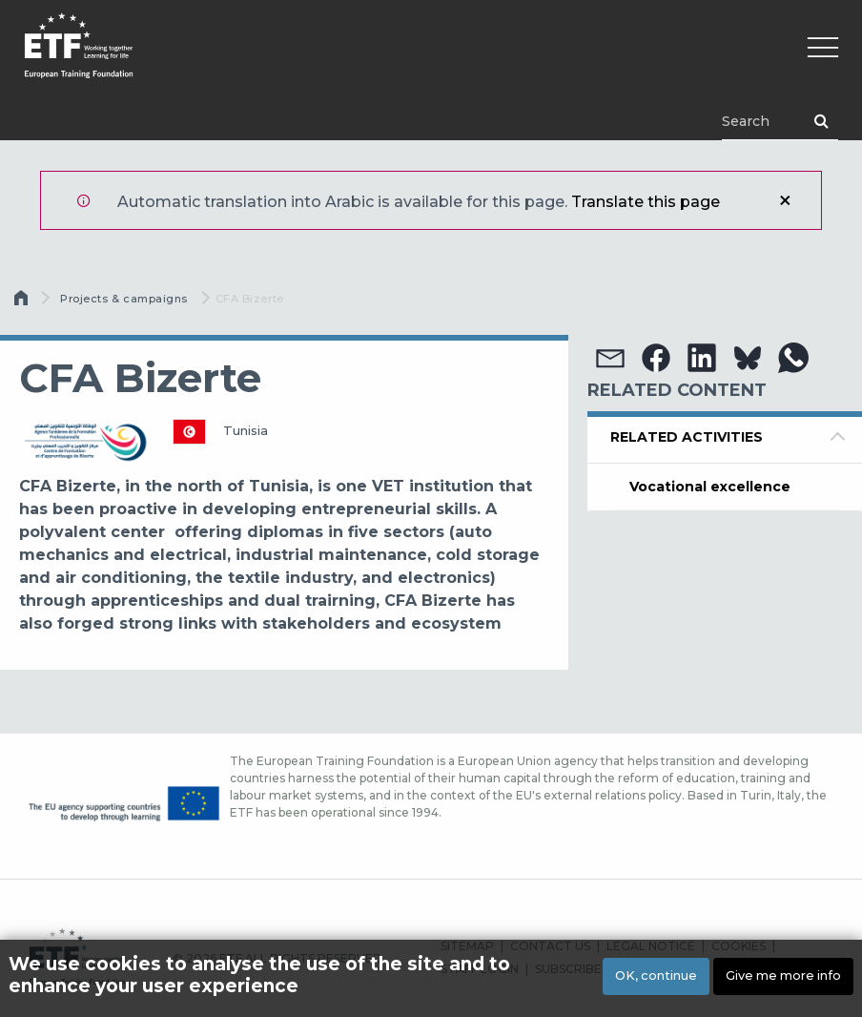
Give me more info (783, 979)
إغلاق (784, 200)
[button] (610, 358)
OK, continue (656, 979)
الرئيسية (23, 302)
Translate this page (645, 202)
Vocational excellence (709, 486)
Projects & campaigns (124, 298)
